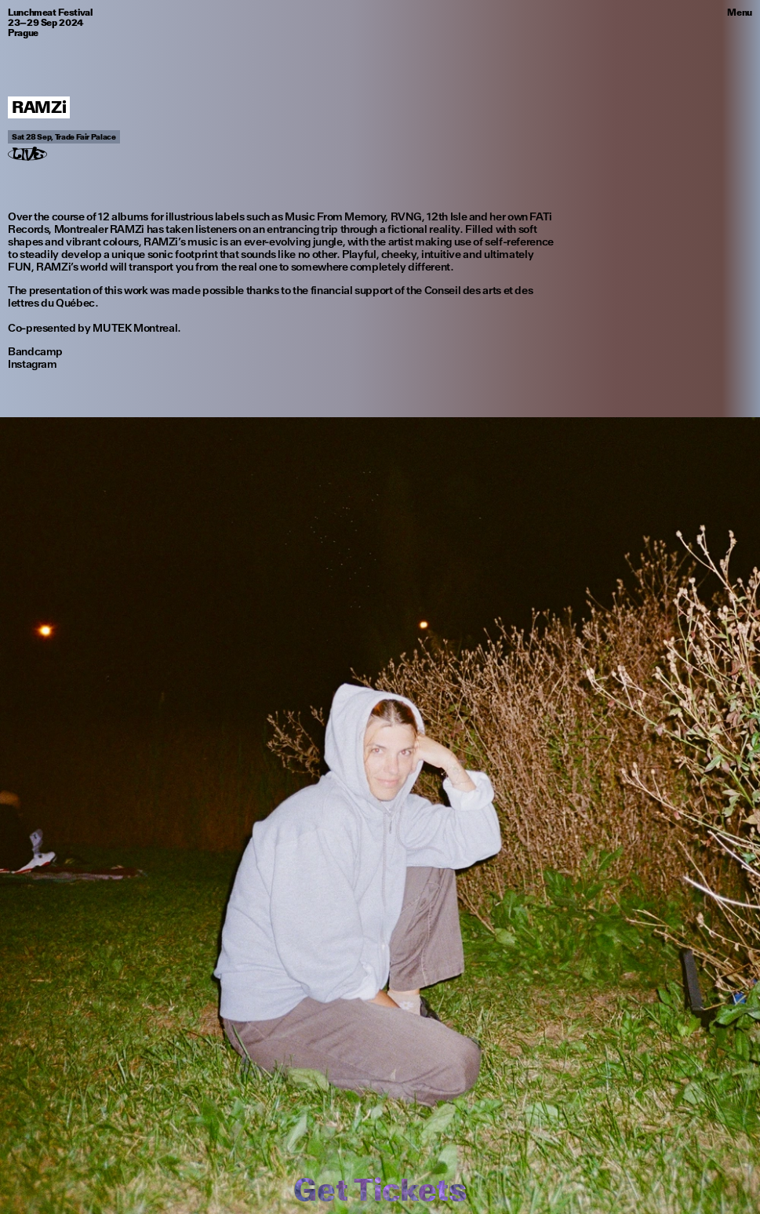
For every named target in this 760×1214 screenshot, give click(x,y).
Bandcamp (35, 351)
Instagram (32, 364)
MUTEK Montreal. (137, 328)
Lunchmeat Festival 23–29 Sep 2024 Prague (50, 22)
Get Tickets (379, 1189)
